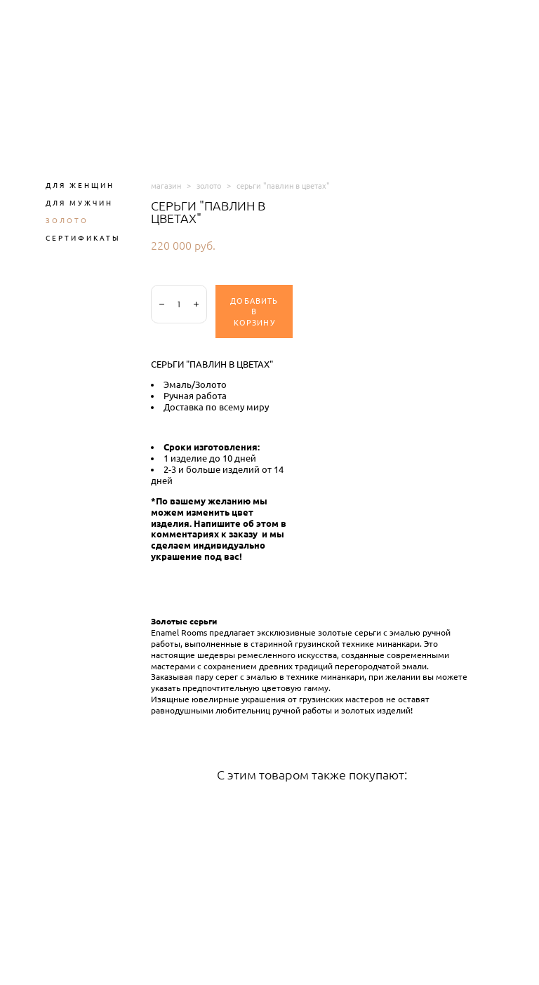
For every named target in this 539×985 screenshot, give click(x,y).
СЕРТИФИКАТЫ (83, 238)
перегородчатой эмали (381, 666)
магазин (166, 185)
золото (209, 185)
